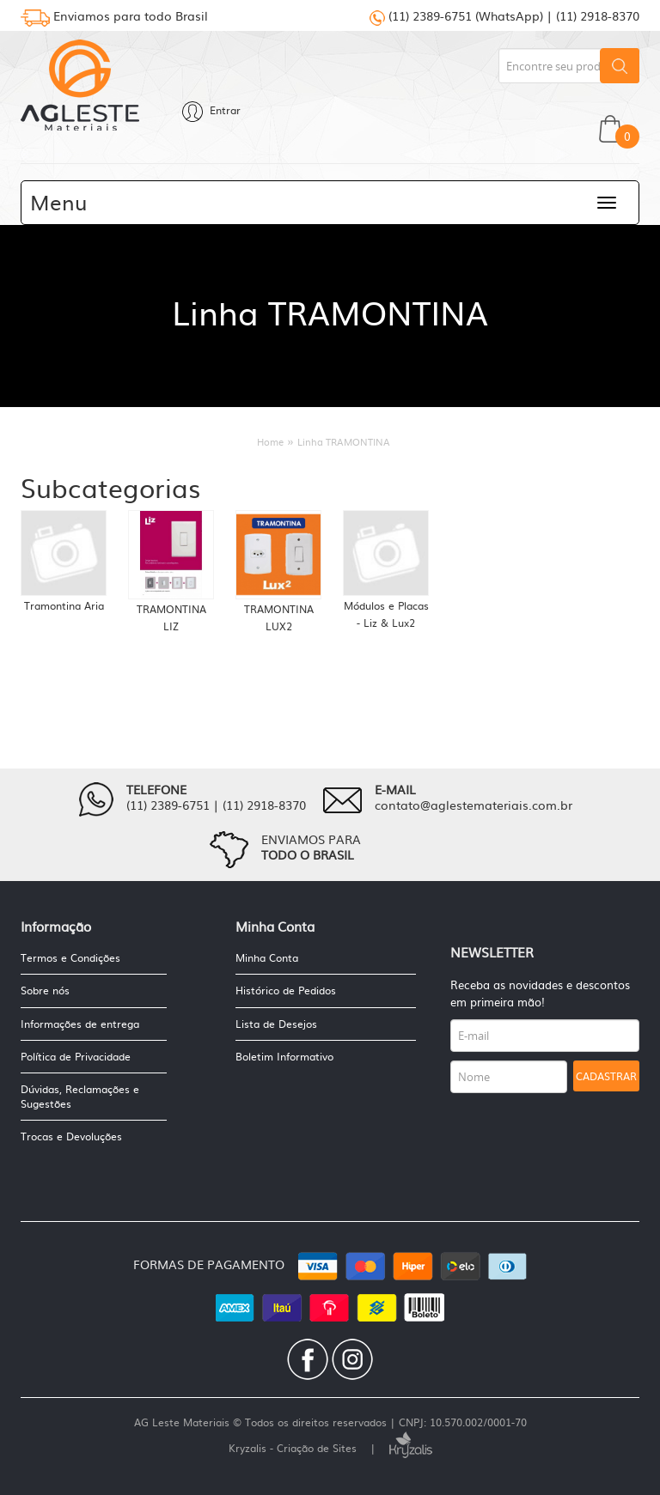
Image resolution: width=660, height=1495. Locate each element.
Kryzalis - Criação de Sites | (330, 1447)
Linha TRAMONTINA (343, 441)
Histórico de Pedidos (285, 990)
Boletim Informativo (284, 1056)
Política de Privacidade (76, 1056)
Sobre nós (45, 990)
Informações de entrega (80, 1023)
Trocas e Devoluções (71, 1136)
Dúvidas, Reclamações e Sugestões (80, 1096)
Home (270, 441)
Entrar (211, 110)
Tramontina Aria (64, 605)
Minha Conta (266, 958)
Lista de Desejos (276, 1023)
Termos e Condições (70, 958)
